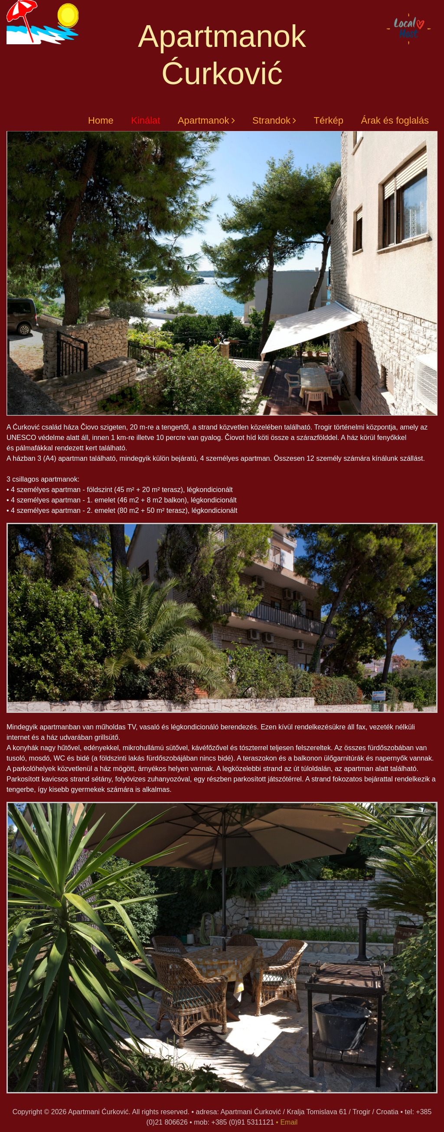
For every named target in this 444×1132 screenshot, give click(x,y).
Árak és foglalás (395, 120)
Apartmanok (203, 120)
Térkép (328, 120)
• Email (286, 1122)
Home (101, 120)
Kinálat (145, 120)
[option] (222, 622)
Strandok (271, 120)
